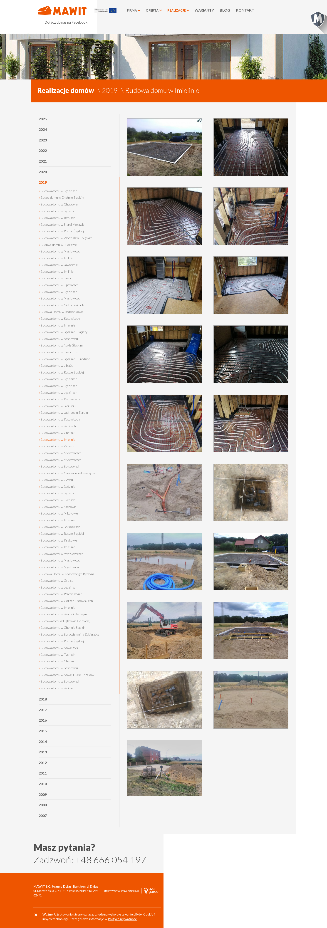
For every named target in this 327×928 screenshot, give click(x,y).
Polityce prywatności (122, 919)
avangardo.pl (131, 890)
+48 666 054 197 (110, 859)
